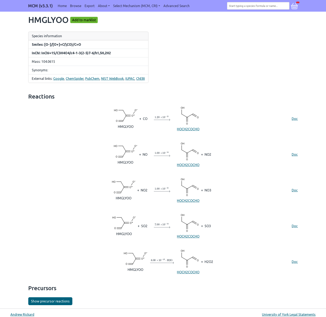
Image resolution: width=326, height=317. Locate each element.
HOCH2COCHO (188, 118)
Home (62, 6)
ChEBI (140, 78)
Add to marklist (84, 20)
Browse (75, 6)
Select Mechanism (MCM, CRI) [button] (135, 6)
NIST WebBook (112, 78)
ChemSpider (75, 78)
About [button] (102, 6)
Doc (295, 119)
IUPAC (130, 78)
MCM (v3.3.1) (40, 5)
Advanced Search (176, 6)
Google (58, 78)
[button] (294, 5)
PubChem (92, 78)
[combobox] (259, 6)
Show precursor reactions (50, 301)
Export (90, 6)
